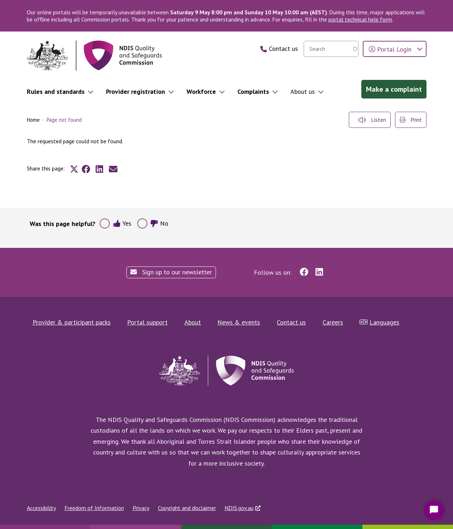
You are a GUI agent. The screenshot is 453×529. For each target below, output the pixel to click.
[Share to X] (74, 169)
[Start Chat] (434, 510)
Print (411, 119)
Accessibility (41, 507)
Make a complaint (394, 89)
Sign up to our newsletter (171, 272)
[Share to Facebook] (86, 169)
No (159, 223)
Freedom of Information (94, 507)
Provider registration (135, 91)
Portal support (147, 322)
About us (302, 91)
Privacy (140, 507)
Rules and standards (56, 91)
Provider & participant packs (72, 322)
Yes (122, 223)
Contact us (291, 322)
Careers (333, 322)
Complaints (253, 91)
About (192, 322)
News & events (238, 322)
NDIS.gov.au (239, 507)
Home (33, 119)
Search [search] (351, 48)
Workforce (201, 91)
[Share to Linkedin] (99, 169)
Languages (379, 322)
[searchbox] (331, 49)
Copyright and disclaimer (187, 507)
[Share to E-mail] (113, 169)
